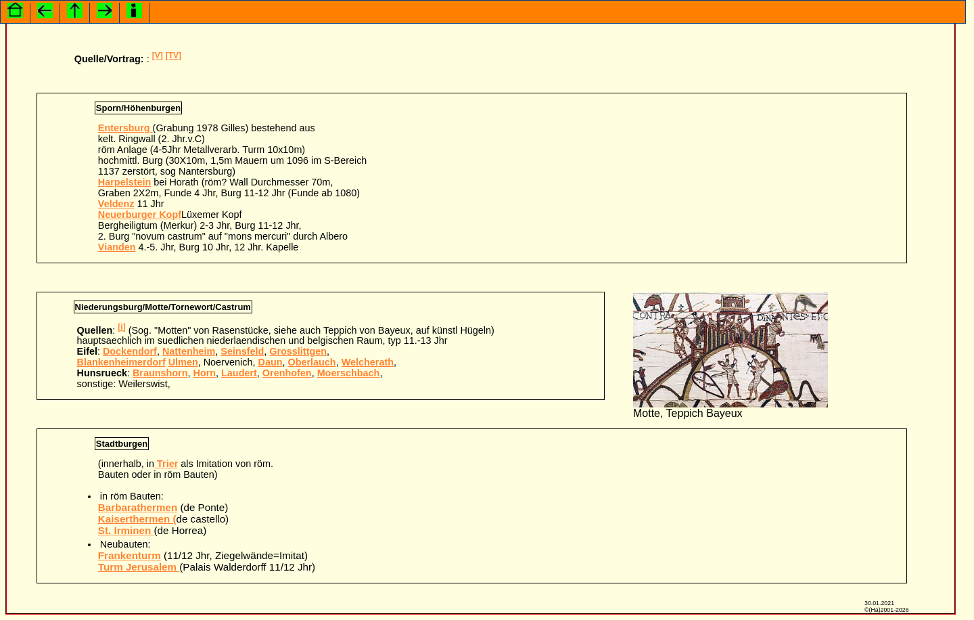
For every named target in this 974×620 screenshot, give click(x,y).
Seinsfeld (242, 351)
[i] (121, 327)
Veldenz (116, 203)
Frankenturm (129, 555)
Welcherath (368, 362)
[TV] (173, 55)
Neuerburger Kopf (139, 214)
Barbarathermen (137, 507)
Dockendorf (130, 351)
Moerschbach (348, 373)
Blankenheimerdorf (121, 362)
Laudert (239, 373)
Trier (166, 463)
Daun (270, 362)
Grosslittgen (298, 351)
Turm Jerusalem (138, 567)
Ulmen (183, 362)
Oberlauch (311, 362)
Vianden (117, 247)
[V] (157, 55)
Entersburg (125, 128)
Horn (204, 373)
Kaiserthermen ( (137, 519)
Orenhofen (287, 373)
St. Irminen (126, 530)
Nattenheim (188, 351)
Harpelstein (124, 182)
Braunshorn (160, 373)
